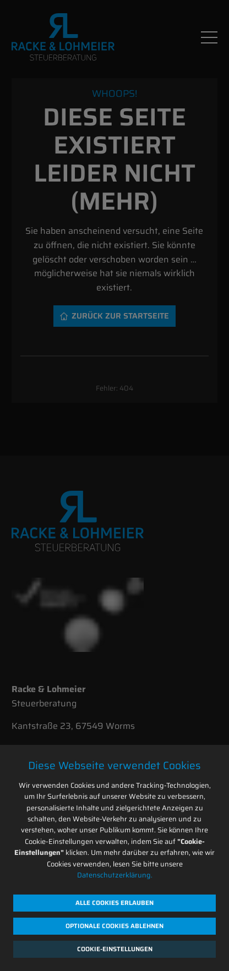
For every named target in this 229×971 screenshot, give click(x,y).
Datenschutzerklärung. (114, 875)
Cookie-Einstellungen (114, 949)
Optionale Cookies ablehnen (114, 926)
